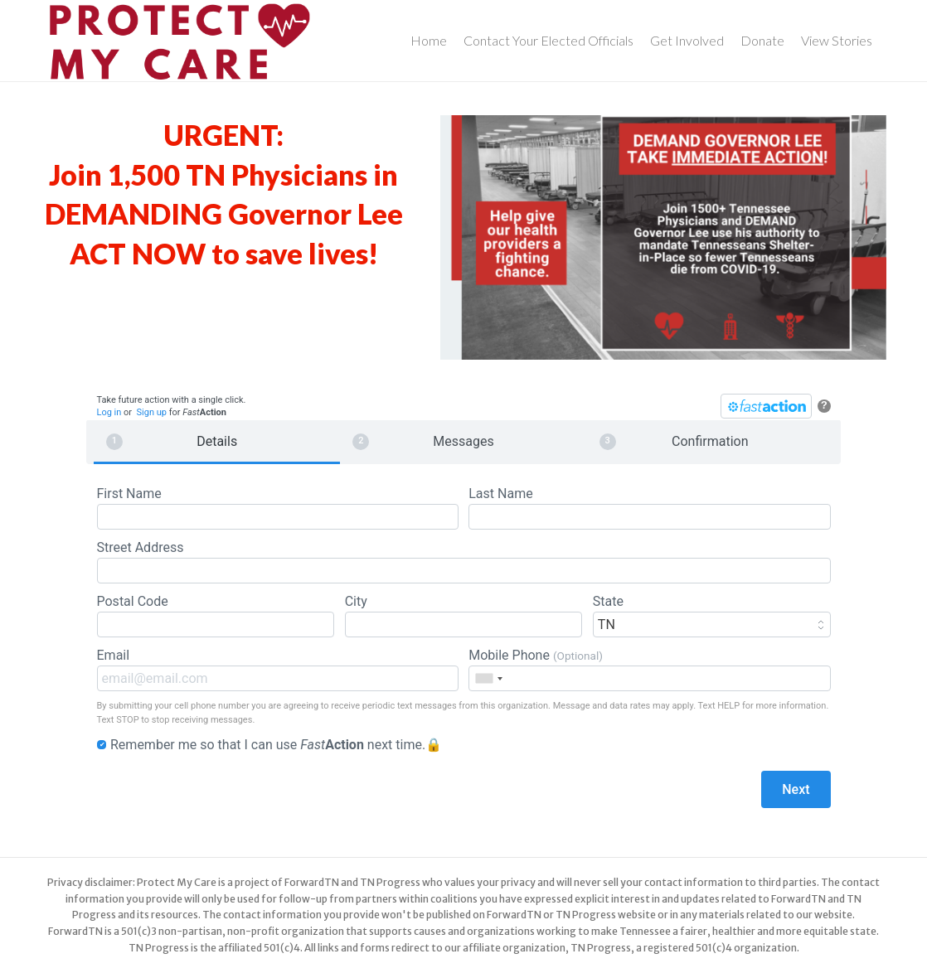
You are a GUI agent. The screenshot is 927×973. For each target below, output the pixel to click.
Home (428, 40)
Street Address (464, 561)
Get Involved (687, 40)
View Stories (836, 40)
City (464, 615)
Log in (109, 412)
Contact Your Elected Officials (548, 40)
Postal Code (216, 615)
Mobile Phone (649, 669)
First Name (278, 508)
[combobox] (488, 678)
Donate (762, 40)
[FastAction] (766, 406)
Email (278, 669)
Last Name (649, 508)
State (712, 615)
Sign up (152, 412)
